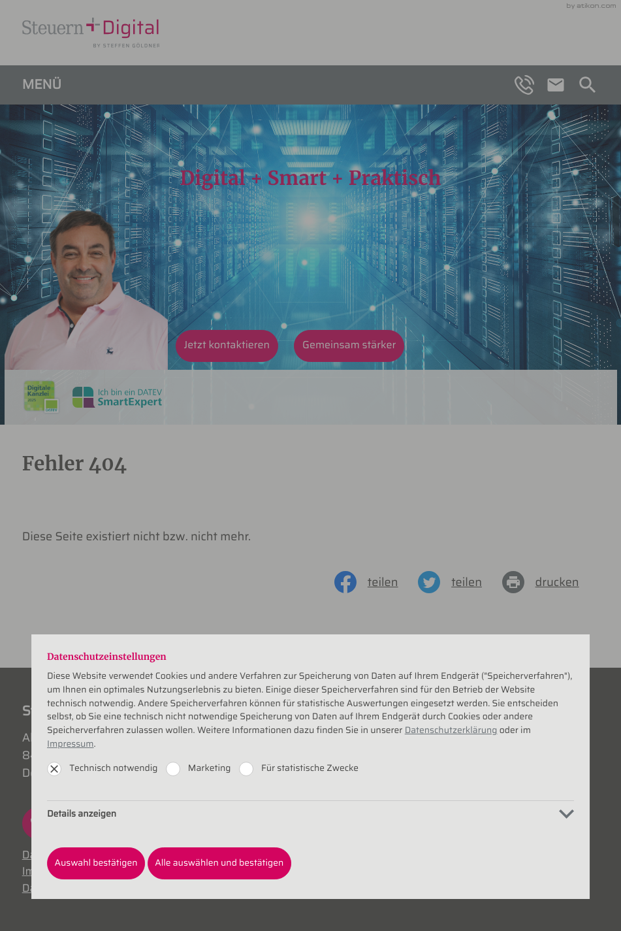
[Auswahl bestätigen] (96, 863)
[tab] (310, 813)
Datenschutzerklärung (451, 730)
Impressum (70, 744)
